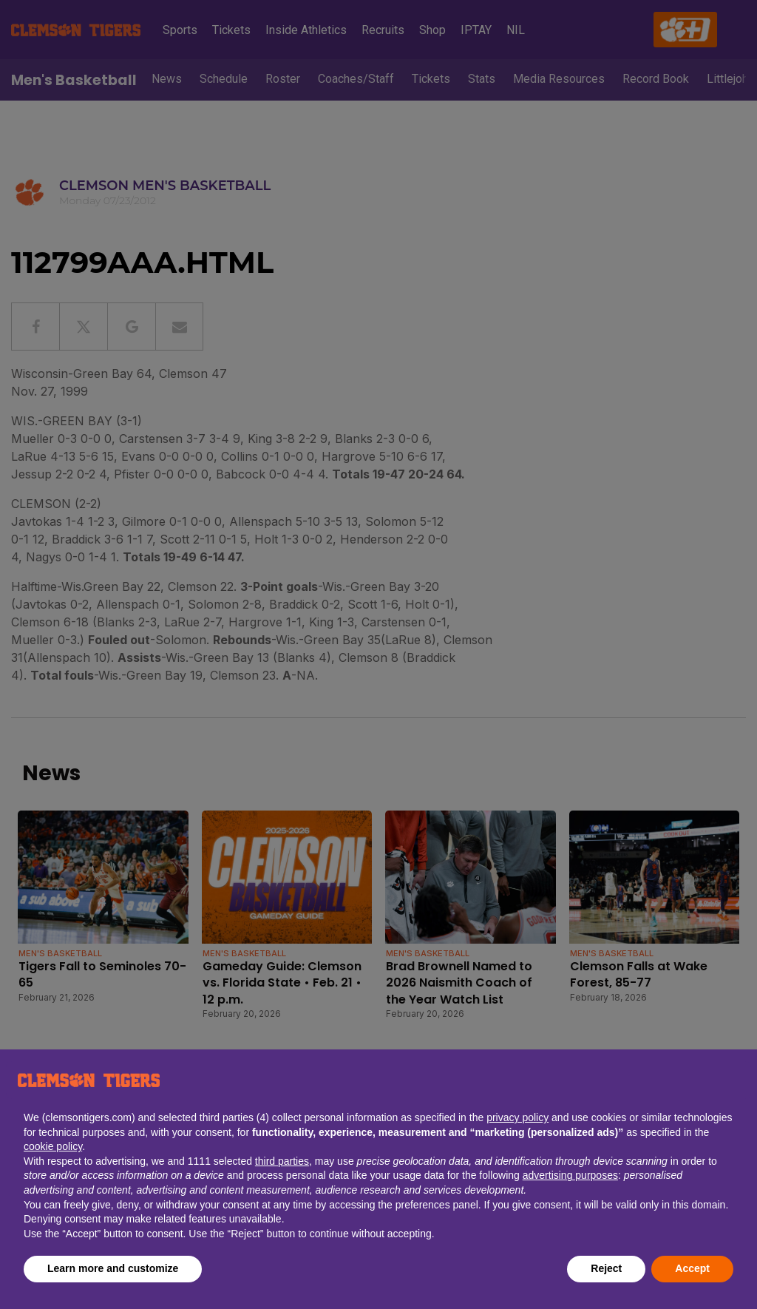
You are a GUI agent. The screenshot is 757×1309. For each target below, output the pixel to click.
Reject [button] (606, 1268)
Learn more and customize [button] (112, 1268)
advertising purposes (570, 1175)
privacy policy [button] (517, 1117)
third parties (282, 1161)
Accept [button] (692, 1268)
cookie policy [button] (53, 1146)
